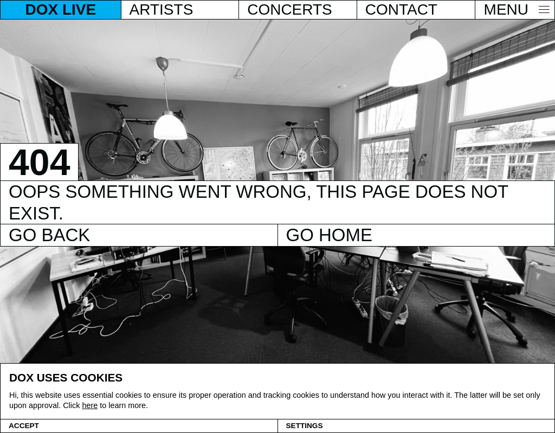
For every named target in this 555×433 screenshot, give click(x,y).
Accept (24, 426)
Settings (304, 426)
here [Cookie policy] (90, 405)
